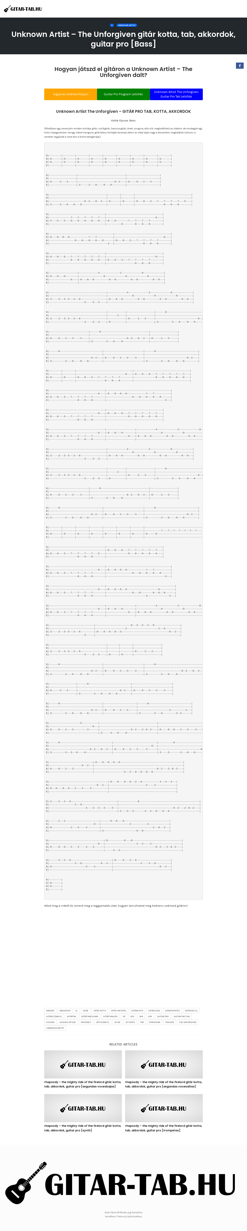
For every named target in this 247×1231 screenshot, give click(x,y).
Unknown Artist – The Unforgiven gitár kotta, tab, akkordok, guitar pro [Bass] (123, 39)
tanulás (169, 1027)
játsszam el (102, 1027)
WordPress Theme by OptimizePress (123, 1216)
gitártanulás (110, 1021)
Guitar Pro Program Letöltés (123, 96)
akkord (50, 1015)
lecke (117, 1027)
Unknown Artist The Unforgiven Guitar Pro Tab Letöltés (179, 96)
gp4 (141, 1021)
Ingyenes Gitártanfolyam (67, 96)
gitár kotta (100, 1015)
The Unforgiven (187, 1027)
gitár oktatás (118, 1015)
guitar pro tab (182, 1021)
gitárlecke (154, 1015)
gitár (85, 1015)
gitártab (71, 1021)
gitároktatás (172, 1015)
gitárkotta (137, 1015)
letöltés (130, 1027)
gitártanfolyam (89, 1021)
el (76, 1015)
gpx (150, 1021)
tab (142, 1027)
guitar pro (163, 1021)
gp (124, 1021)
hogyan (50, 1027)
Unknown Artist (127, 25)
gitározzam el (54, 1021)
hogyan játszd (68, 1027)
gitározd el (191, 1015)
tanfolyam (154, 1027)
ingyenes (86, 1027)
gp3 (132, 1021)
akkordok (65, 1015)
